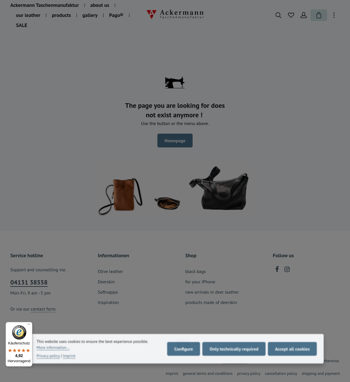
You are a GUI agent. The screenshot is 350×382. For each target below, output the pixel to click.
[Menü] (28, 325)
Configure (183, 359)
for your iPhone (200, 281)
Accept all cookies (292, 359)
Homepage (175, 140)
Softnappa (108, 292)
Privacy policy (48, 366)
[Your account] (303, 15)
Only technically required (233, 359)
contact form (43, 309)
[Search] (278, 15)
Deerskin (106, 281)
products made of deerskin (211, 302)
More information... (53, 358)
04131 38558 (29, 282)
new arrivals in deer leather (212, 292)
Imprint (69, 366)
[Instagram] (287, 271)
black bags (195, 271)
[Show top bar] (334, 15)
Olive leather (110, 271)
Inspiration (108, 302)
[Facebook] (277, 271)
